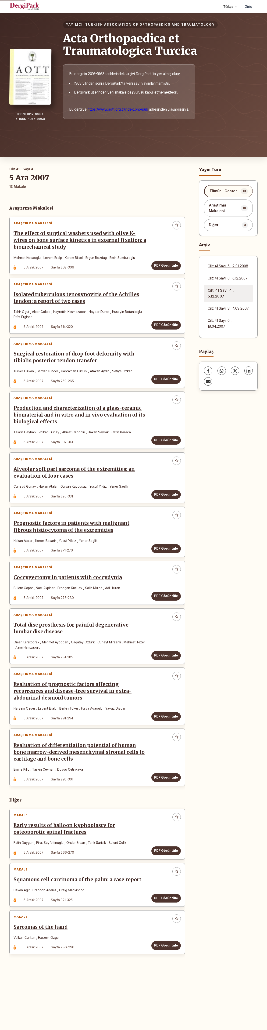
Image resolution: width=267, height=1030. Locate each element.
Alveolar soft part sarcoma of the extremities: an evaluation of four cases (76, 489)
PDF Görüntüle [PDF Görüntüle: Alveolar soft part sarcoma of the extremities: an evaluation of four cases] (164, 511)
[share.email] (208, 381)
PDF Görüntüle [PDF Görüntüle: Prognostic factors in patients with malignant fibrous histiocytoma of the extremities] (164, 569)
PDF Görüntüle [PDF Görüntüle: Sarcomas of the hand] (164, 992)
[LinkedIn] (248, 370)
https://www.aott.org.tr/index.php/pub (118, 109)
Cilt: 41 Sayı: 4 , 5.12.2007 (221, 293)
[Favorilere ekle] (175, 227)
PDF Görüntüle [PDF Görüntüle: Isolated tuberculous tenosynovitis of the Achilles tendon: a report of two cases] (164, 330)
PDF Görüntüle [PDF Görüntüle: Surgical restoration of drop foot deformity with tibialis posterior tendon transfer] (164, 388)
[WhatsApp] (221, 370)
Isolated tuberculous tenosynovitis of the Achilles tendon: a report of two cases (78, 303)
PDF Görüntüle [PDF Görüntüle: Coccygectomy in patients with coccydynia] (164, 620)
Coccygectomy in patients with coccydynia (69, 602)
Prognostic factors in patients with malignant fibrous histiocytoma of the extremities (73, 547)
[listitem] (228, 191)
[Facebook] (208, 370)
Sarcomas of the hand (42, 974)
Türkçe (230, 6)
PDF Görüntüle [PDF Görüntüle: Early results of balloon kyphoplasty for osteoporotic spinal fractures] (164, 890)
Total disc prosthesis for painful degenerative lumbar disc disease (72, 656)
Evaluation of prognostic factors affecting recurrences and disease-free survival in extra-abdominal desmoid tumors (74, 723)
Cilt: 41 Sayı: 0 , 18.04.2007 (219, 323)
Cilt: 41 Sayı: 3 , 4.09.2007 (228, 308)
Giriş (248, 6)
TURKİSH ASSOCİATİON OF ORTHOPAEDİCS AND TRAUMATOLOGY (150, 24)
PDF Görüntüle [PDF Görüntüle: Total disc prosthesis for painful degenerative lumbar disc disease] (164, 683)
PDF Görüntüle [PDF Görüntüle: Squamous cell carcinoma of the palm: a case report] (164, 941)
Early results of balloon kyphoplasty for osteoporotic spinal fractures (66, 868)
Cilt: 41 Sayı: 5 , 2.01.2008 (228, 266)
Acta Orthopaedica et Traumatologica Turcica (130, 44)
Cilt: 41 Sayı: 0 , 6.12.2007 (228, 278)
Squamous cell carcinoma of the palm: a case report (79, 923)
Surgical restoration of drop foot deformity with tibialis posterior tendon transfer (75, 366)
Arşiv (204, 244)
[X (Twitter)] (235, 370)
